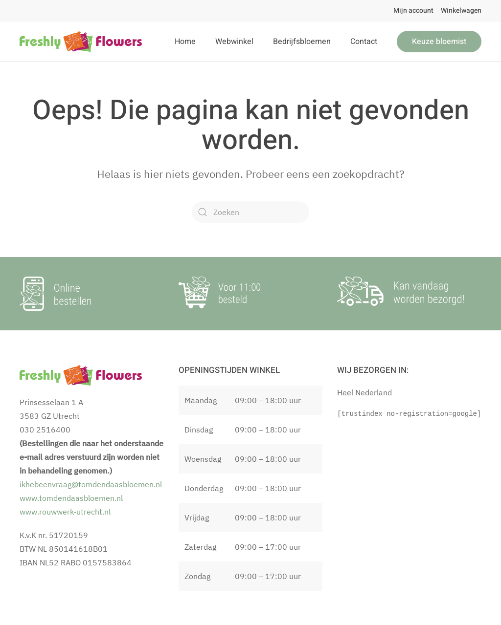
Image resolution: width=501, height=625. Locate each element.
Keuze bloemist (439, 41)
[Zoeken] (250, 212)
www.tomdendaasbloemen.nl (71, 498)
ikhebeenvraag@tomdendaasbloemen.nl (91, 484)
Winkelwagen (461, 10)
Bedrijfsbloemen (302, 41)
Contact (363, 41)
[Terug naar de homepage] (81, 41)
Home (185, 41)
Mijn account (413, 10)
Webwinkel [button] (234, 41)
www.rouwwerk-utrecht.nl (65, 512)
